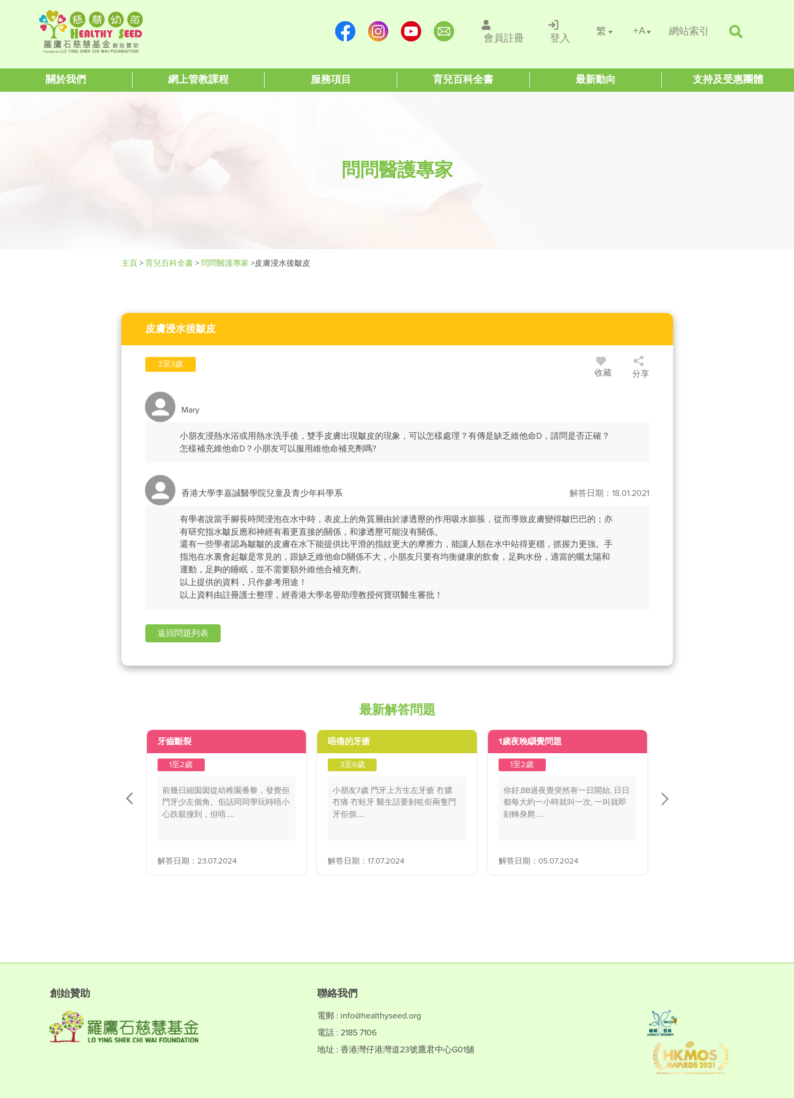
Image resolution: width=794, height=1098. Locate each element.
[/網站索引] (689, 31)
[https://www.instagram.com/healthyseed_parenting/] (378, 31)
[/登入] (560, 31)
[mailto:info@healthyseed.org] (443, 31)
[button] (183, 633)
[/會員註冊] (504, 31)
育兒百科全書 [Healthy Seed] (169, 263)
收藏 (603, 368)
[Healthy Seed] (107, 31)
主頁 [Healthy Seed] (130, 263)
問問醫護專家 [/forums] (225, 263)
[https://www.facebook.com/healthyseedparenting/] (345, 31)
